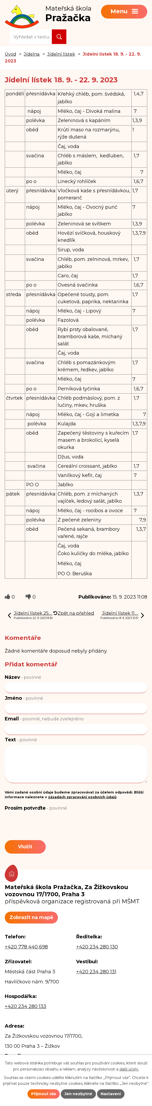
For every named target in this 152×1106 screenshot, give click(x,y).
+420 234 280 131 (96, 972)
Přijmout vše (43, 1093)
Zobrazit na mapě (31, 917)
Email (44, 719)
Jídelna (32, 54)
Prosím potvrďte (36, 808)
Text (21, 740)
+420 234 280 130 (97, 947)
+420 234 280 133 (25, 1006)
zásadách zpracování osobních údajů (82, 797)
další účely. (129, 1069)
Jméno (24, 698)
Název (23, 677)
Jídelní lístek (61, 54)
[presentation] (45, 826)
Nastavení (111, 1093)
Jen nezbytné (78, 1093)
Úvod (10, 54)
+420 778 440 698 (26, 947)
